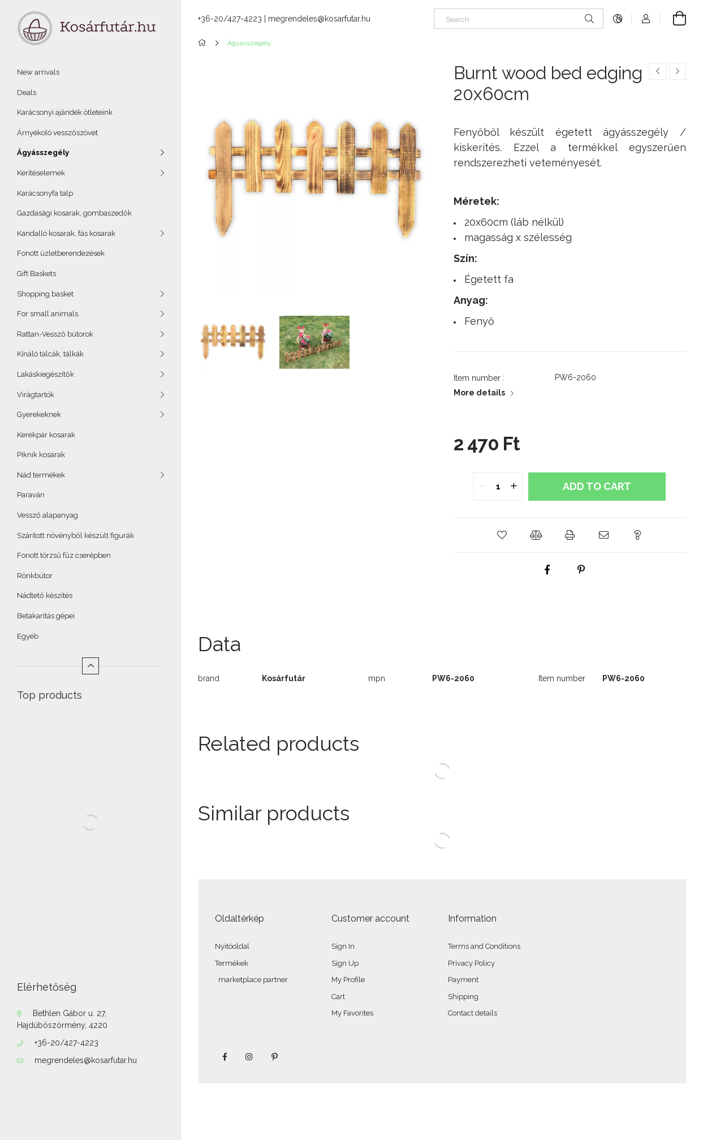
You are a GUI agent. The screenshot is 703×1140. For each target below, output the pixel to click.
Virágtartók (35, 394)
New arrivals (38, 72)
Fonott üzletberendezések (61, 253)
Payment (463, 979)
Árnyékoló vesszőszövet (57, 132)
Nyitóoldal (232, 946)
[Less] (90, 665)
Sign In (343, 946)
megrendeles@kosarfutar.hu (85, 1060)
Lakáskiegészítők (45, 374)
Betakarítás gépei (46, 616)
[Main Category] (204, 43)
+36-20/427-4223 (66, 1042)
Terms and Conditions (484, 946)
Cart (338, 996)
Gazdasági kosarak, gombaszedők (74, 213)
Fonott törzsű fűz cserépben (64, 555)
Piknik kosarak (41, 454)
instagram (249, 1056)
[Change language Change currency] (617, 18)
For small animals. (48, 313)
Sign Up (345, 963)
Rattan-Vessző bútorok (55, 334)
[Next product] (677, 71)
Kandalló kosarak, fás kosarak (66, 233)
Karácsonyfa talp (45, 193)
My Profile (348, 979)
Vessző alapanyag (47, 515)
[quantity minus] (482, 486)
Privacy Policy (471, 963)
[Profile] (646, 18)
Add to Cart (597, 486)
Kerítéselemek (41, 173)
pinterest (274, 1056)
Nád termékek (41, 475)
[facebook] (547, 569)
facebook (224, 1056)
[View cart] (673, 18)
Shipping (463, 996)
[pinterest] (581, 569)
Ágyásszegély (43, 152)
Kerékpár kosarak (46, 435)
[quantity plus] (513, 486)
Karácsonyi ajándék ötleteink (65, 112)
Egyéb (27, 636)
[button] (501, 535)
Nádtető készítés (44, 595)
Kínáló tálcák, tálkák (50, 354)
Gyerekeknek (39, 414)
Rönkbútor (35, 575)
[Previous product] (657, 71)
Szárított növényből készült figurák (75, 535)
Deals (26, 92)
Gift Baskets (36, 273)
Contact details (472, 1013)
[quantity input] (498, 486)
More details (479, 392)
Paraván (31, 495)
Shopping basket (45, 294)
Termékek (231, 963)
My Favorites (352, 1013)
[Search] (518, 18)
